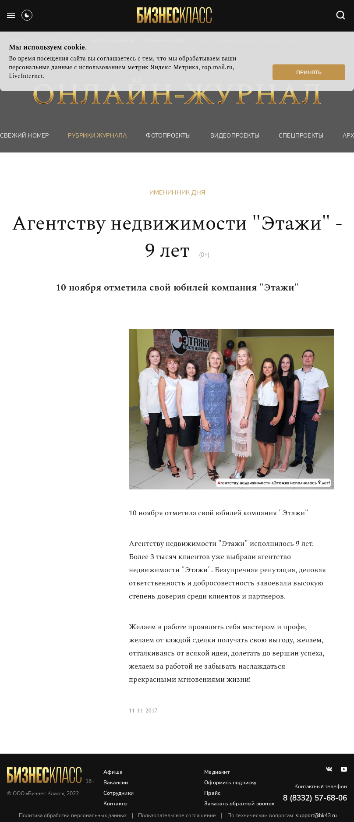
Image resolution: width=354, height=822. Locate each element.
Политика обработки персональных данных (73, 815)
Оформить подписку (230, 782)
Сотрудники (118, 793)
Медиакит (217, 772)
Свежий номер (24, 136)
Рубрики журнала (97, 136)
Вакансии (115, 782)
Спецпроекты (301, 136)
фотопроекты (168, 136)
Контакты (115, 803)
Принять (309, 72)
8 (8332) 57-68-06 (315, 798)
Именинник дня (177, 192)
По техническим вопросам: (282, 815)
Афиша (113, 772)
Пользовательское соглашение (177, 815)
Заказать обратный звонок (239, 803)
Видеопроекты (234, 136)
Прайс (212, 793)
